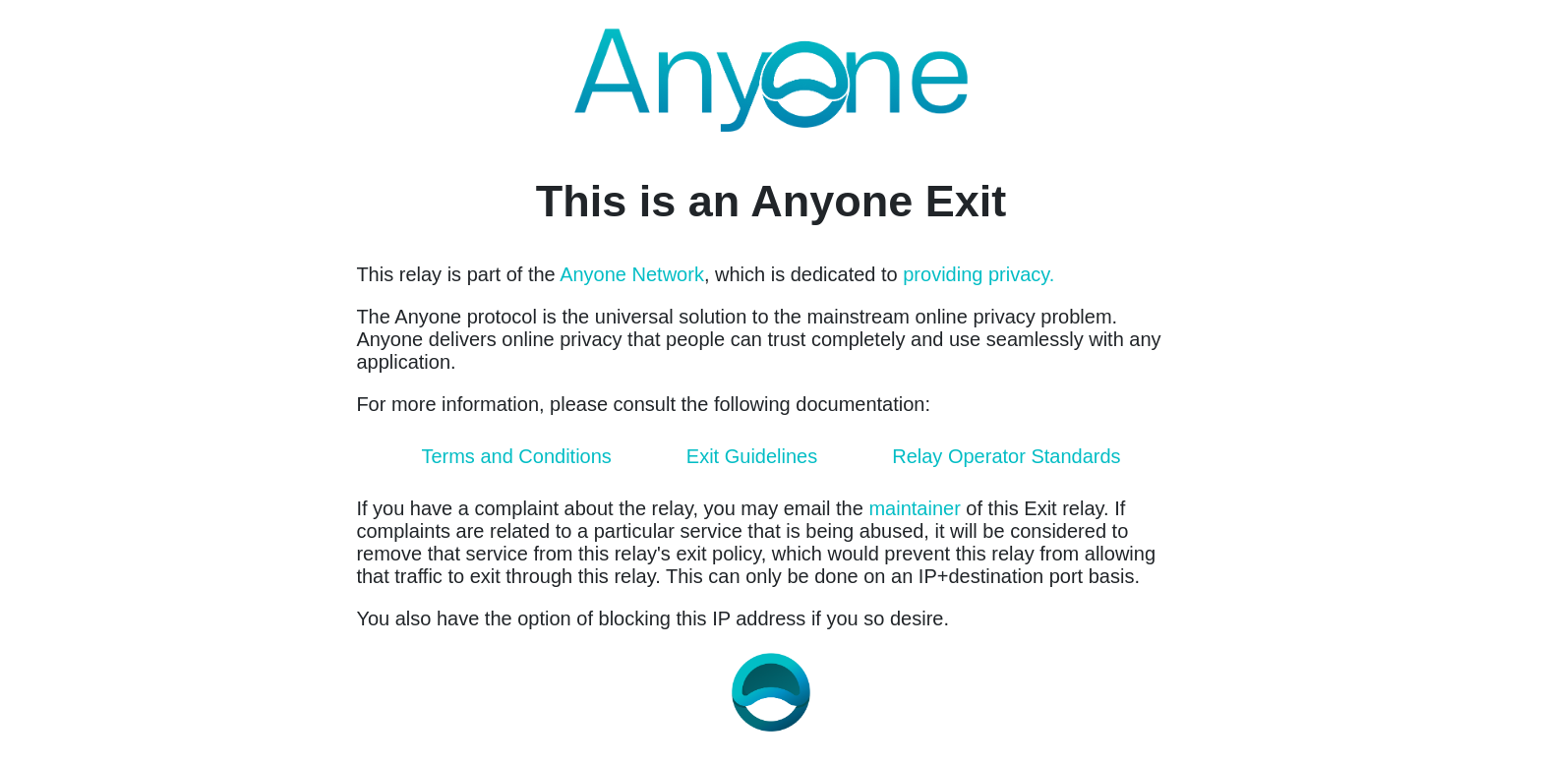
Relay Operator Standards (1006, 456)
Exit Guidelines (751, 456)
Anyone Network (632, 274)
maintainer (914, 508)
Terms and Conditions (516, 456)
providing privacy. (978, 274)
